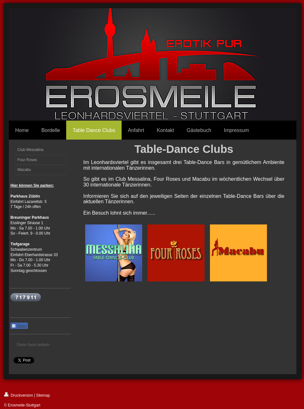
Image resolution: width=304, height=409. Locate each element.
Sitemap (43, 395)
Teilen (19, 326)
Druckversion (18, 395)
